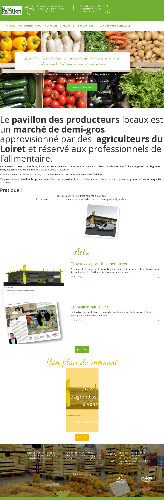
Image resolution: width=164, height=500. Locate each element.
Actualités (52, 25)
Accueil (10, 25)
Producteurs (86, 25)
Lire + (159, 277)
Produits (68, 25)
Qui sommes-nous (30, 25)
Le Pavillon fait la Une (90, 307)
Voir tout (82, 349)
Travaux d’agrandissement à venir (101, 263)
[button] (5, 69)
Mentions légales (82, 474)
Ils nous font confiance (114, 25)
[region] (82, 69)
